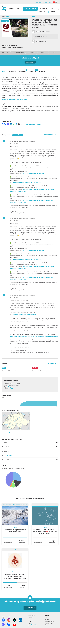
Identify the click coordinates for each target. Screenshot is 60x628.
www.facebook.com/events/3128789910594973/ (27, 182)
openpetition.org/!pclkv (33, 124)
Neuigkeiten (22, 70)
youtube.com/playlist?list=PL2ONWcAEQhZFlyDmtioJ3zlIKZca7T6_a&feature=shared (34, 336)
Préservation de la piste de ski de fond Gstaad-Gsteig (15, 531)
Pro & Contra (12, 71)
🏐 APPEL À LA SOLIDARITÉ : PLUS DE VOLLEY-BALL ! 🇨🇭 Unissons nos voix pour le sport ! (45, 531)
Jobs (29, 619)
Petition (4, 71)
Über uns (30, 618)
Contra (34, 368)
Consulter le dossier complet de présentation (14, 99)
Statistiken (42, 71)
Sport (33, 16)
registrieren (39, 2)
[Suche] (58, 8)
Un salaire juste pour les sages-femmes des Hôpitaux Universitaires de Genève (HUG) (15, 576)
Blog (29, 621)
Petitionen (43, 8)
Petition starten (30, 8)
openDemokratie (49, 621)
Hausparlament (49, 623)
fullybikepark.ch (8, 455)
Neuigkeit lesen (30, 62)
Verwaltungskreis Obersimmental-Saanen (15, 505)
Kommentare (32, 70)
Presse (30, 623)
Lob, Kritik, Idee (32, 625)
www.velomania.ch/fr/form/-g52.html (33, 173)
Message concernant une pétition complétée (22, 141)
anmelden (48, 2)
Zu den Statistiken (7, 433)
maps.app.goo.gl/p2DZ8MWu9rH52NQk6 (24, 314)
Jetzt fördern (30, 608)
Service (52, 8)
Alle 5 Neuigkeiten (49, 134)
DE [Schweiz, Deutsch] (55, 2)
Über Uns (42, 12)
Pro (3, 368)
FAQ (46, 618)
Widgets (47, 619)
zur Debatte (51, 363)
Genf (45, 505)
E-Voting (47, 625)
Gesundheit (15, 572)
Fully (7, 16)
